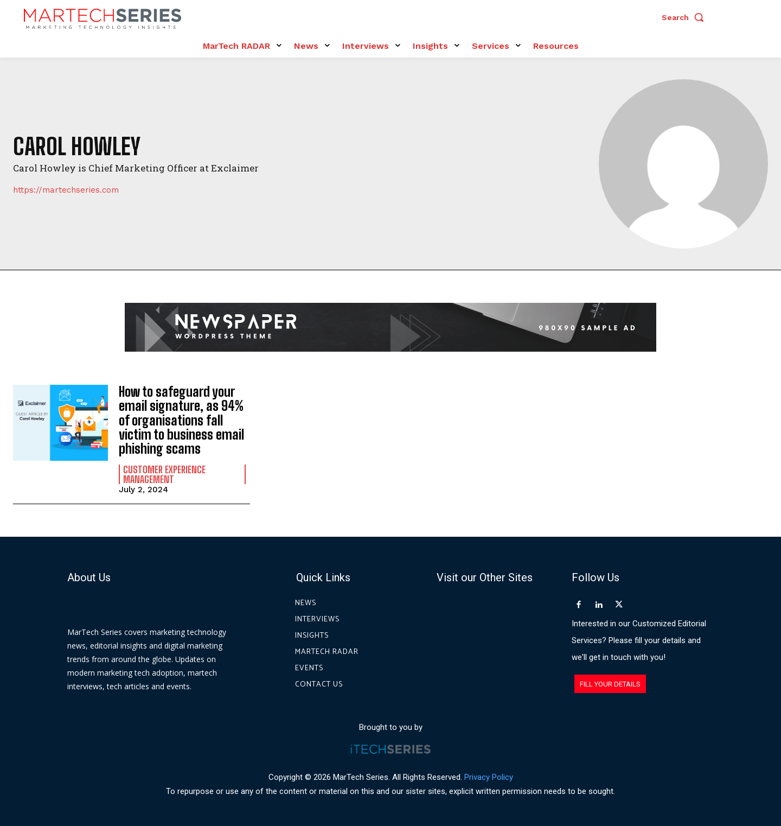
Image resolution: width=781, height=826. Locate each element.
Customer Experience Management (164, 474)
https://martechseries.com (66, 190)
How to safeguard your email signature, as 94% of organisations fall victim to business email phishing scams (181, 420)
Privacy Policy (488, 776)
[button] (685, 17)
